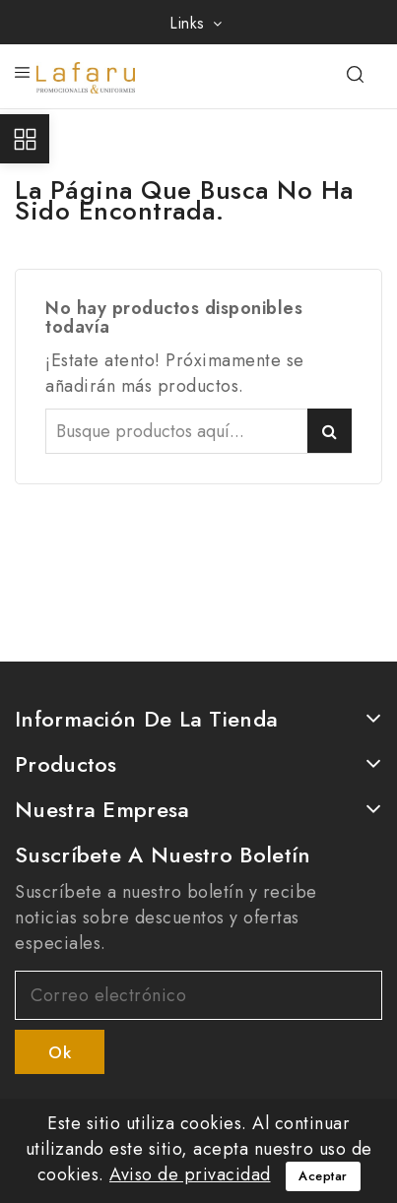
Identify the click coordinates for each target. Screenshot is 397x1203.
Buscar (329, 431)
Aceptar (323, 1176)
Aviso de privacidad (190, 1174)
